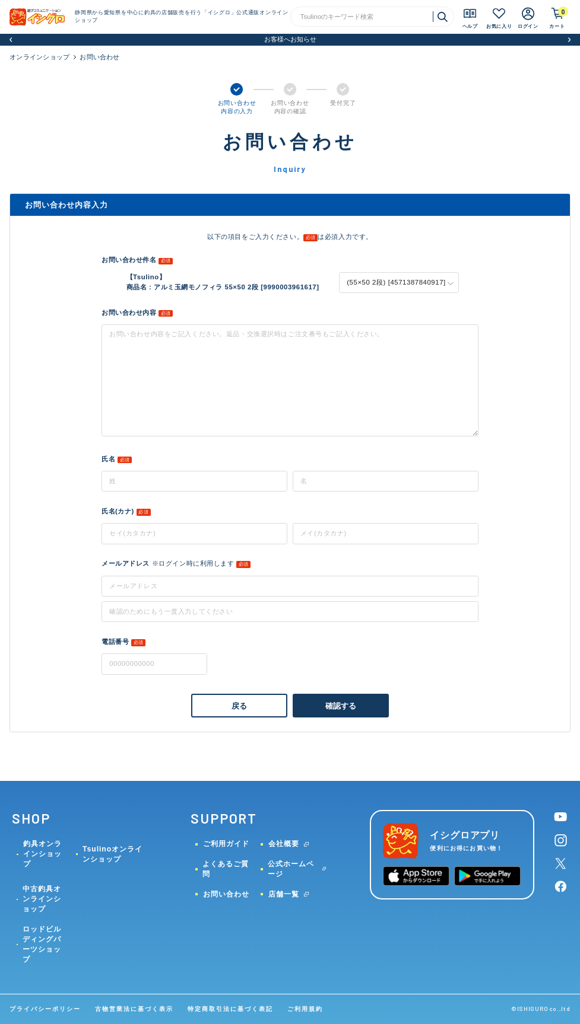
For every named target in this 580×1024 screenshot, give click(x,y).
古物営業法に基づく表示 (134, 1009)
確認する (341, 705)
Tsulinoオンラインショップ (112, 854)
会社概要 (283, 844)
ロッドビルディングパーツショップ (42, 944)
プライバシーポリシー (45, 1009)
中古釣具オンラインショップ (42, 899)
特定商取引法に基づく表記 (230, 1009)
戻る (239, 705)
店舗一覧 (283, 894)
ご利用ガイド (226, 844)
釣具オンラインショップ (42, 854)
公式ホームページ (291, 869)
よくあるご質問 (225, 869)
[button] (11, 40)
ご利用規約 (305, 1009)
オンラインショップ (39, 56)
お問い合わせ (226, 894)
